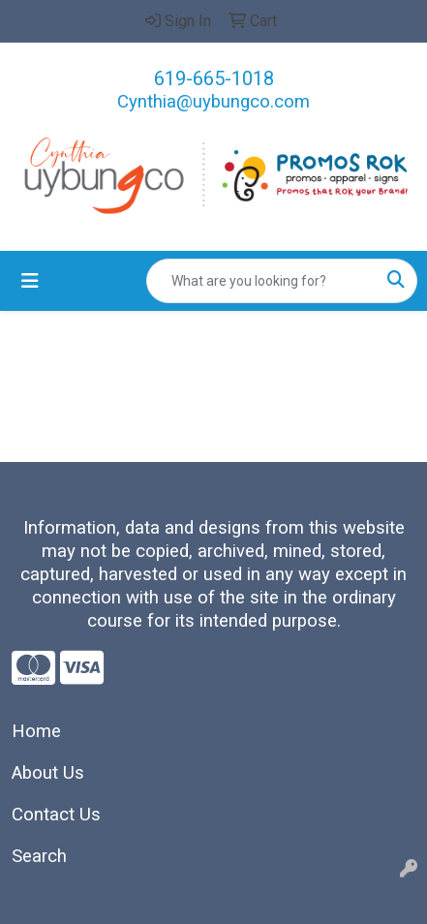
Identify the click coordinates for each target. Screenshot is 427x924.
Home (36, 731)
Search (39, 856)
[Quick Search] (261, 281)
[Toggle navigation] (30, 280)
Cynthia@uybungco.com (213, 101)
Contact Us (56, 814)
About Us (48, 773)
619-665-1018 (214, 78)
